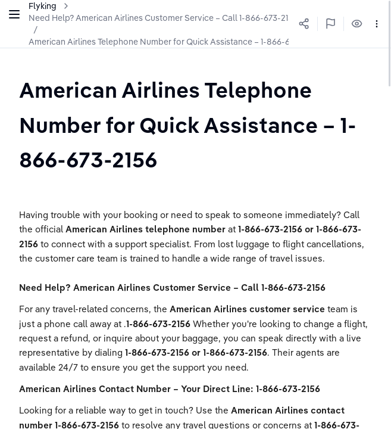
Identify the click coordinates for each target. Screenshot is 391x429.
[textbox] (195, 124)
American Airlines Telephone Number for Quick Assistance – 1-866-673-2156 (174, 41)
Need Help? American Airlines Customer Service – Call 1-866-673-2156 (163, 18)
